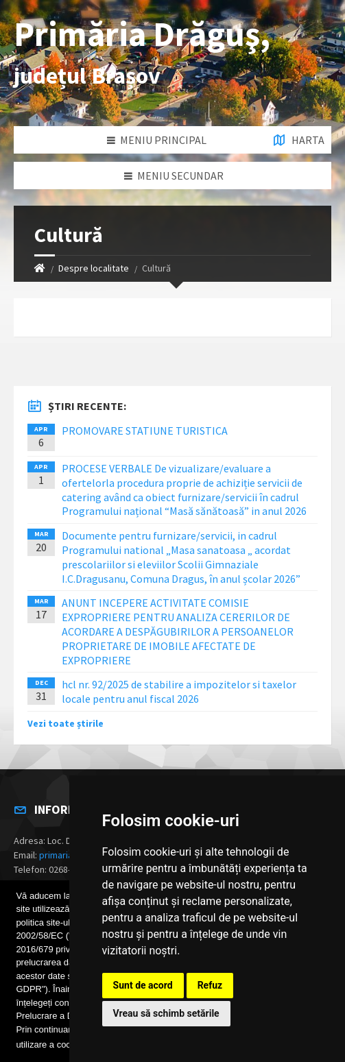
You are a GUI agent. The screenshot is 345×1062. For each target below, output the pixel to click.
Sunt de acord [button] (143, 985)
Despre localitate (93, 268)
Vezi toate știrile (65, 723)
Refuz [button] (210, 985)
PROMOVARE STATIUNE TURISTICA (145, 430)
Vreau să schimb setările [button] (166, 1013)
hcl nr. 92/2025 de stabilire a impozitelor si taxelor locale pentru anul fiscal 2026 (179, 691)
